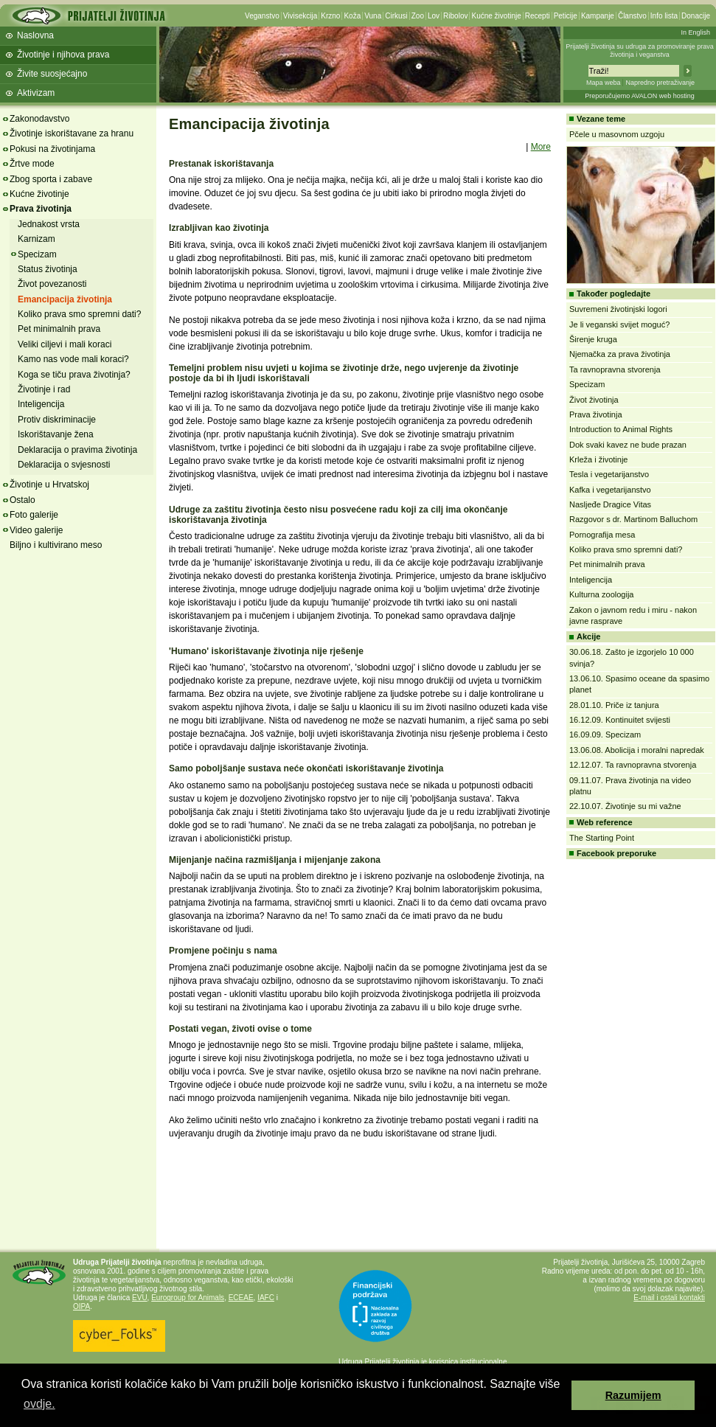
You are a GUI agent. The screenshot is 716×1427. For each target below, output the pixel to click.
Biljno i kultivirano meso (56, 545)
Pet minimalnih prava (59, 329)
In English (695, 32)
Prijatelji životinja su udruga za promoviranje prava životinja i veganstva (640, 50)
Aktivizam (36, 93)
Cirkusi (396, 16)
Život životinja (594, 399)
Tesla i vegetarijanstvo (609, 474)
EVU (139, 1298)
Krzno (330, 16)
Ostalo (22, 500)
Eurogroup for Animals (187, 1298)
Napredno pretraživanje (660, 82)
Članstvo (632, 16)
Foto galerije (34, 515)
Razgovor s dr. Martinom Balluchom (633, 519)
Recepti (537, 16)
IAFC (265, 1298)
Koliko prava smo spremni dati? (79, 314)
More (541, 147)
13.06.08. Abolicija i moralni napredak (636, 750)
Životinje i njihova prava (63, 54)
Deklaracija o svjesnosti (64, 464)
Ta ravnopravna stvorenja (615, 369)
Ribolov (455, 16)
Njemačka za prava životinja (619, 354)
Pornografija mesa (602, 534)
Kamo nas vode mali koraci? (73, 359)
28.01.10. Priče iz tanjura (614, 705)
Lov (433, 16)
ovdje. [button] (39, 1404)
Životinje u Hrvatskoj (49, 484)
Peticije (565, 16)
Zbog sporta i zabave (51, 179)
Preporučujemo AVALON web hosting (640, 96)
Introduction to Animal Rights (620, 429)
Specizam (37, 254)
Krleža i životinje (598, 459)
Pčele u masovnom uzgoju (616, 134)
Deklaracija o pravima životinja (77, 450)
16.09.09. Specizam (605, 734)
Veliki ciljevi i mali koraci (64, 344)
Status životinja (47, 269)
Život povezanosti (52, 284)
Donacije (695, 16)
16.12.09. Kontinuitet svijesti (619, 719)
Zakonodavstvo (39, 119)
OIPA (81, 1306)
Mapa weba (603, 82)
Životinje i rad (44, 389)
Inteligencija (41, 404)
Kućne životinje (496, 16)
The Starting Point (601, 837)
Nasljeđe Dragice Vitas (610, 504)
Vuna (372, 16)
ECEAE (241, 1298)
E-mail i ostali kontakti (669, 1298)
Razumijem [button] (633, 1395)
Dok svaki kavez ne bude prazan (628, 444)
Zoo (417, 16)
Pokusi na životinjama (52, 149)
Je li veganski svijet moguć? (619, 324)
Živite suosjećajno (52, 74)
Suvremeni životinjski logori (618, 309)
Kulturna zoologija (601, 594)
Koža (352, 16)
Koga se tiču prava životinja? (74, 374)
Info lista (664, 16)
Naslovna (35, 35)
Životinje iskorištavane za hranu (71, 133)
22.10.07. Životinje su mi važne (625, 806)
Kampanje (597, 16)
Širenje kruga (593, 339)
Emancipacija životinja (65, 299)
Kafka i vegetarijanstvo (610, 489)
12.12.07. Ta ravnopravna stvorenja (632, 764)
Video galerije (36, 530)
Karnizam (36, 239)
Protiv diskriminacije (57, 419)
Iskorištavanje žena (56, 434)
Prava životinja (41, 209)
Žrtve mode (32, 164)
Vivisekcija (300, 16)
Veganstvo (262, 16)
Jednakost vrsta (49, 224)
